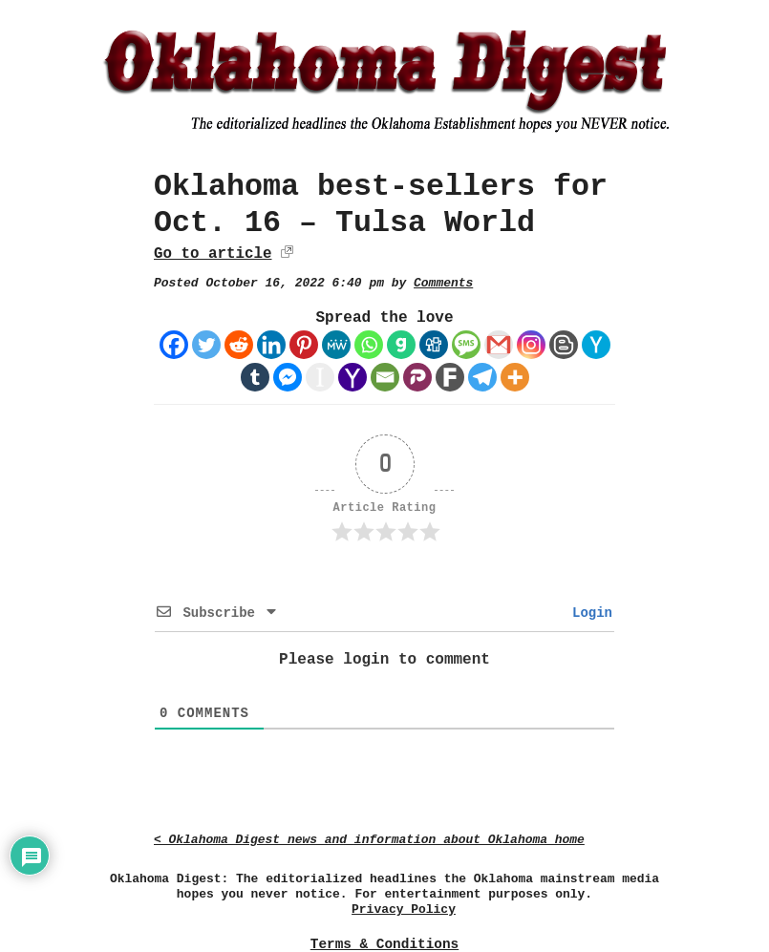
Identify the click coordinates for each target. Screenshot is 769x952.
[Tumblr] (255, 377)
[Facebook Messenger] (287, 377)
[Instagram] (531, 344)
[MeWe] (336, 344)
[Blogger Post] (563, 344)
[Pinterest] (303, 344)
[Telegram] (482, 377)
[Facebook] (174, 344)
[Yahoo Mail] (352, 377)
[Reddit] (238, 344)
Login (588, 613)
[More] (515, 377)
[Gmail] (498, 344)
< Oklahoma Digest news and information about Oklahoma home (369, 840)
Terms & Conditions (384, 944)
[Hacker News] (596, 344)
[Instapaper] (320, 377)
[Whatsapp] (368, 344)
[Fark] (450, 377)
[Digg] (433, 344)
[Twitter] (206, 344)
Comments (443, 283)
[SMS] (466, 344)
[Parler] (417, 377)
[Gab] (401, 344)
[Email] (385, 377)
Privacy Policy (404, 909)
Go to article (212, 254)
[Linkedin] (271, 344)
